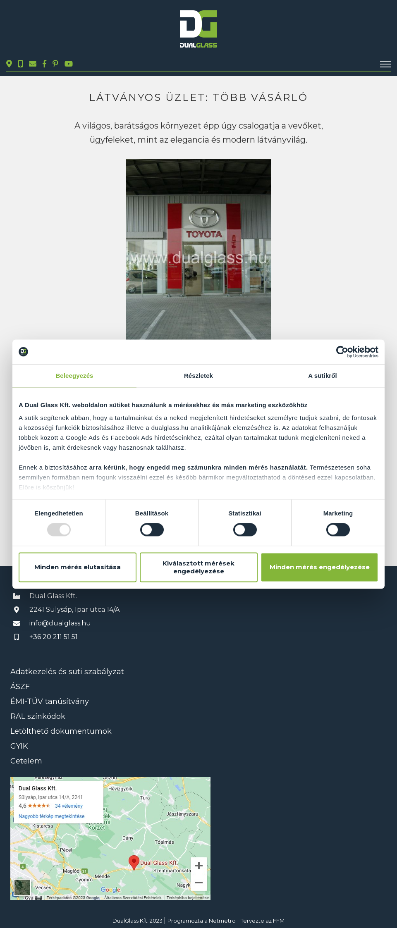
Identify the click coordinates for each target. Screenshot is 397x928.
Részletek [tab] (198, 375)
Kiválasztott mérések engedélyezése (198, 567)
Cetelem (26, 761)
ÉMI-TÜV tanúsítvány (49, 701)
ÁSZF (20, 686)
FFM (279, 920)
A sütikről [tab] (322, 375)
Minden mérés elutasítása (77, 567)
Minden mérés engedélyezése (320, 567)
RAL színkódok (37, 716)
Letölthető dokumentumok (61, 731)
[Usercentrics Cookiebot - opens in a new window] (342, 352)
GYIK (19, 746)
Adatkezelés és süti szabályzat (67, 671)
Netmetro (222, 920)
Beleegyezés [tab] (74, 375)
